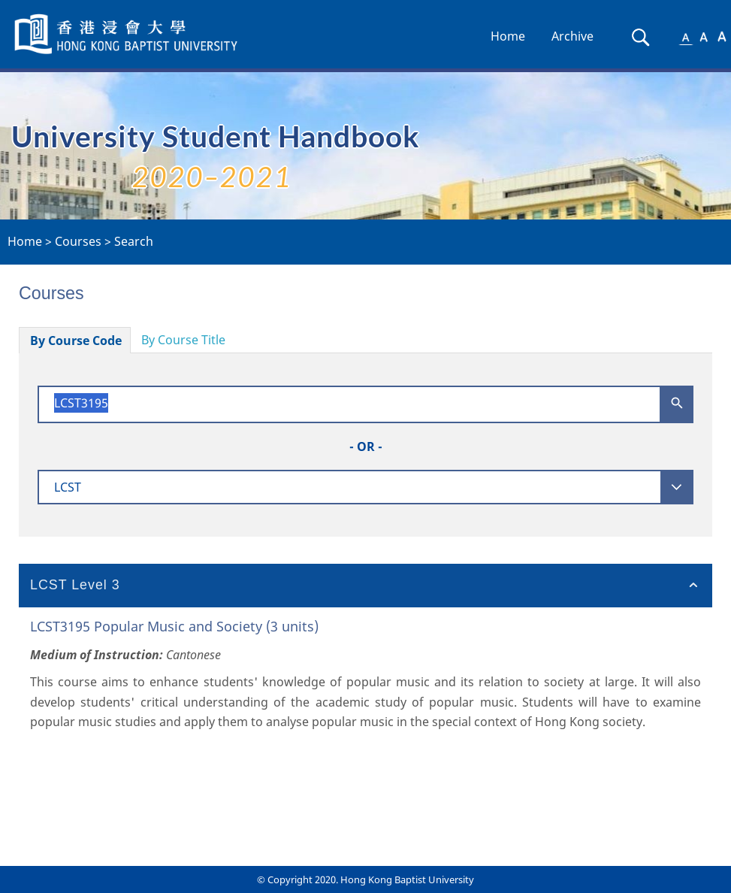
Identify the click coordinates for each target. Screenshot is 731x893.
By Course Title (183, 339)
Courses (78, 241)
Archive (572, 36)
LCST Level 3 (75, 584)
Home (508, 36)
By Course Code (76, 340)
